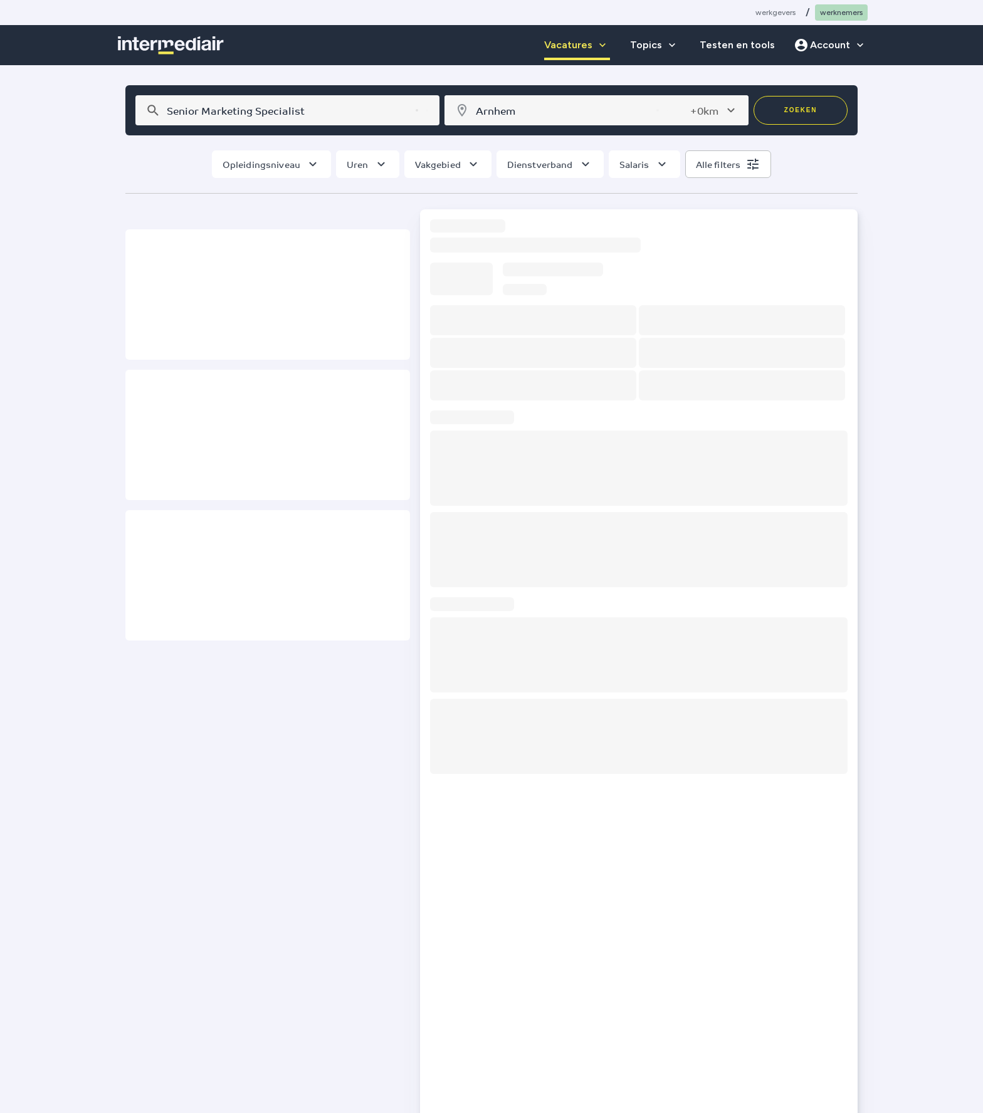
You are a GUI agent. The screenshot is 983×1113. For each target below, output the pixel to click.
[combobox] (285, 110)
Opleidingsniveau (261, 164)
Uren (358, 164)
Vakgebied (438, 164)
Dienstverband (540, 164)
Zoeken (800, 110)
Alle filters (718, 164)
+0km (704, 110)
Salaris (634, 164)
